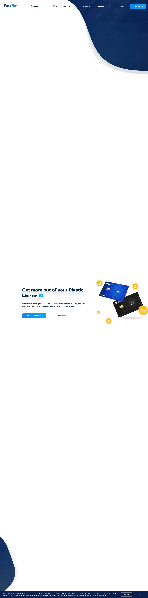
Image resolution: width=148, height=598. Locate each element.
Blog (112, 6)
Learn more (61, 316)
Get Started (138, 6)
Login (122, 6)
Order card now (34, 316)
